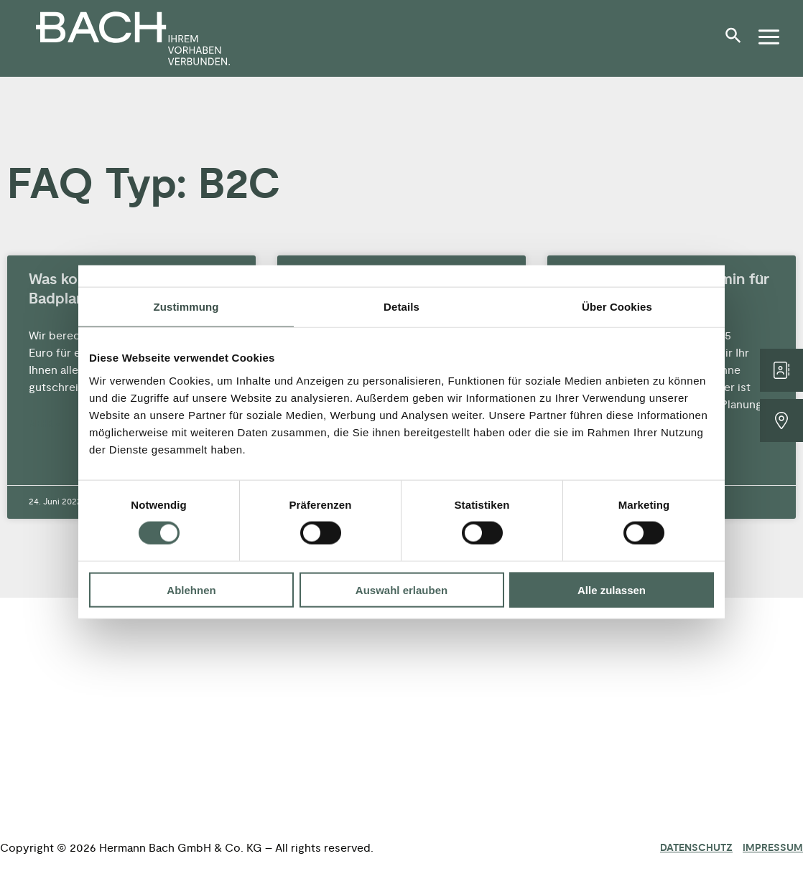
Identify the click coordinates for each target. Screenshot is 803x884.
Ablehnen (191, 589)
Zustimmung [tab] (186, 307)
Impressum (773, 848)
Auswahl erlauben (401, 589)
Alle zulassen (611, 589)
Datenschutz (696, 848)
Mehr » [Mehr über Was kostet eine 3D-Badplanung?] (44, 424)
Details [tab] (401, 307)
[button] (737, 40)
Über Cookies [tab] (617, 307)
